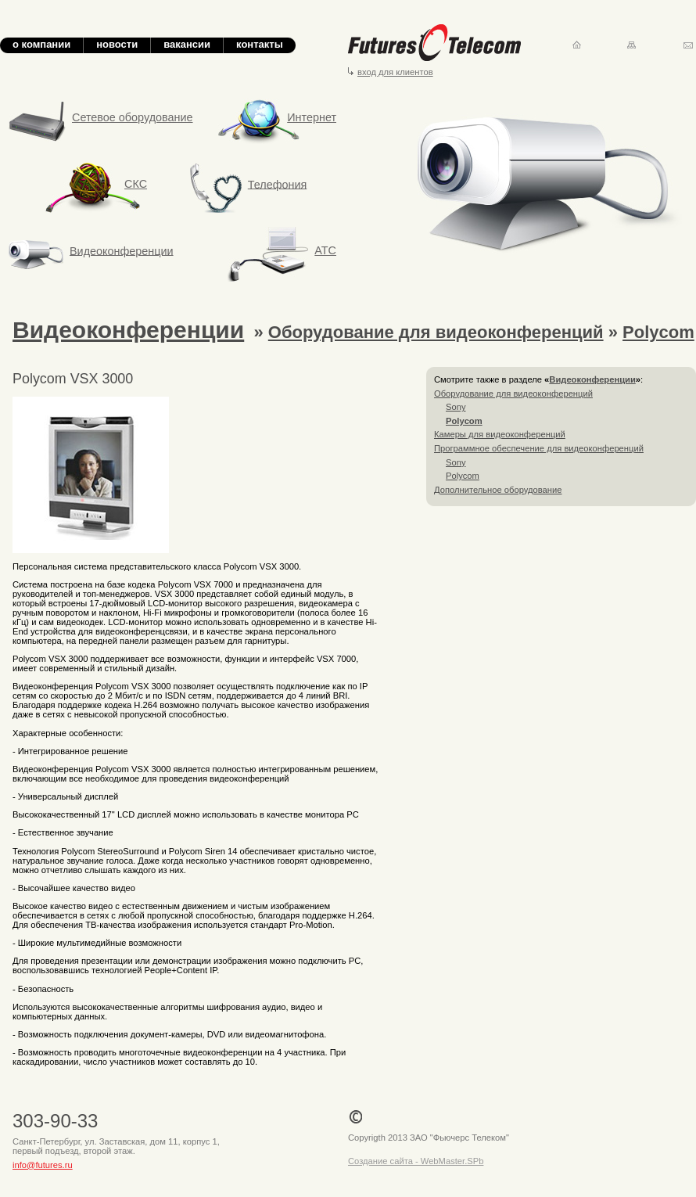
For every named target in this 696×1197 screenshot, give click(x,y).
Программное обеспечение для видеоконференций (539, 448)
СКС (100, 184)
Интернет (277, 117)
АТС (325, 250)
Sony (456, 407)
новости (117, 44)
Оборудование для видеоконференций (436, 332)
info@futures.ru (43, 1165)
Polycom (658, 332)
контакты (259, 44)
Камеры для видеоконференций (499, 434)
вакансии (186, 44)
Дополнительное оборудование (497, 489)
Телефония (277, 184)
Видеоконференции (122, 250)
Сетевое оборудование (132, 117)
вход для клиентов (395, 72)
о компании (41, 44)
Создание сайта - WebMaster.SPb (415, 1161)
